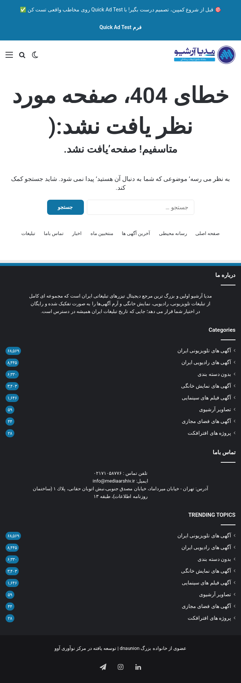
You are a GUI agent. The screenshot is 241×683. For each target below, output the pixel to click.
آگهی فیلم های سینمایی (206, 398)
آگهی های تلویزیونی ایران (204, 350)
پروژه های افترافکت (209, 433)
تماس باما (54, 233)
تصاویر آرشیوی (215, 409)
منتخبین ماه (102, 233)
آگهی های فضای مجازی (206, 421)
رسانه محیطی (173, 233)
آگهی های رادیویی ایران (206, 362)
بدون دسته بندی (214, 374)
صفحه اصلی (207, 233)
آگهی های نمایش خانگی (206, 386)
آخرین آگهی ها (136, 233)
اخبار (77, 233)
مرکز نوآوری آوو (70, 648)
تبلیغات (28, 233)
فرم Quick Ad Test (120, 27)
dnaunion (130, 648)
